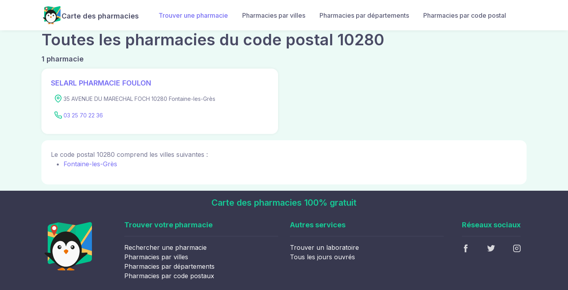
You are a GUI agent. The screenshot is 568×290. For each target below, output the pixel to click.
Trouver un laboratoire (324, 247)
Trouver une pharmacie (193, 15)
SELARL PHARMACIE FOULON (101, 83)
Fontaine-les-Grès (90, 164)
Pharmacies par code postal (464, 15)
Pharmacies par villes (273, 15)
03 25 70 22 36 (83, 115)
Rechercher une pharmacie (165, 247)
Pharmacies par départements (364, 15)
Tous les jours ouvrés (322, 257)
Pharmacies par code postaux (169, 276)
